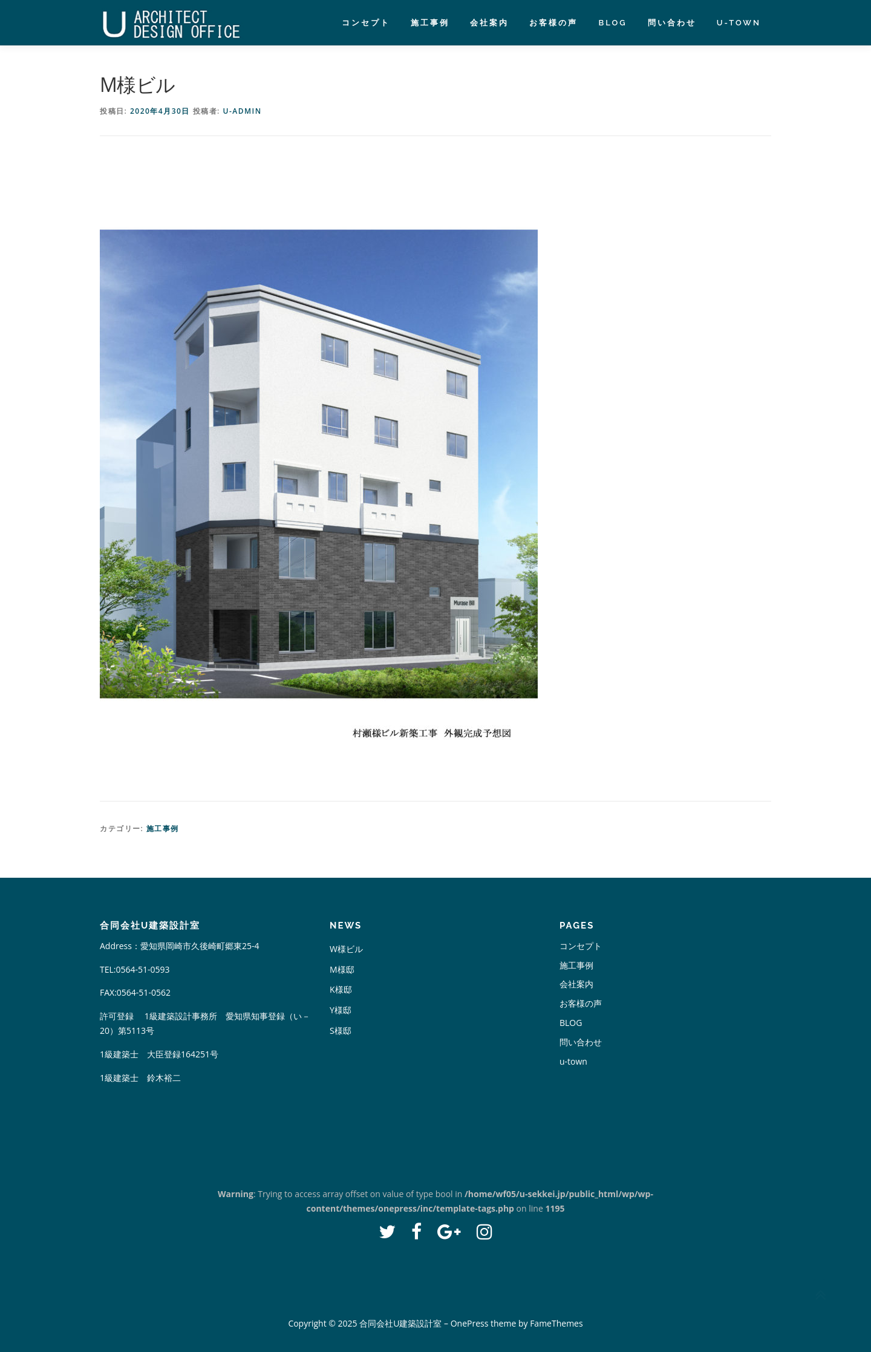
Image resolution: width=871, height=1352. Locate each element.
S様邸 (340, 1030)
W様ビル (346, 949)
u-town (739, 22)
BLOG (612, 22)
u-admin (242, 111)
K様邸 (341, 989)
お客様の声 (553, 22)
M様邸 (342, 969)
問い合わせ (672, 22)
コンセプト (366, 22)
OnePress (470, 1323)
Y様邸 (340, 1010)
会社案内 (489, 22)
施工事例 (430, 22)
